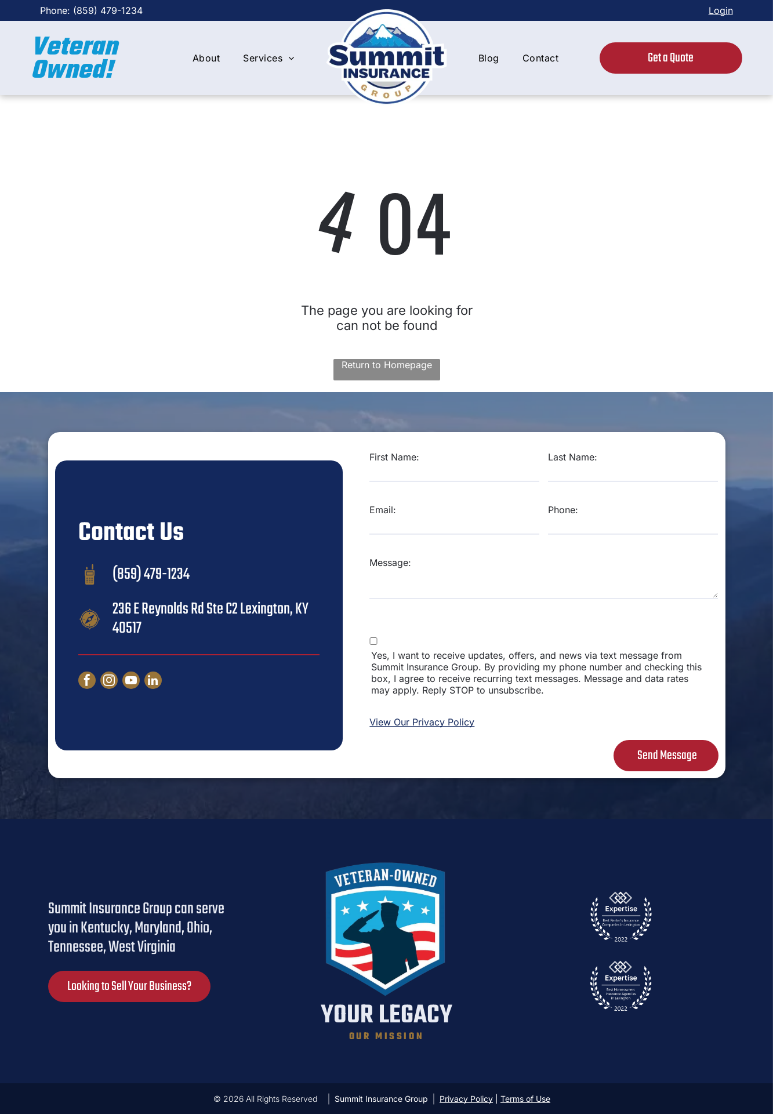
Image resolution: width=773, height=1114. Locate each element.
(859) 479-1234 (108, 10)
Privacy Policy (466, 1099)
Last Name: (572, 457)
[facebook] (87, 682)
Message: (390, 562)
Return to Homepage (387, 365)
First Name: (394, 457)
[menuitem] (206, 58)
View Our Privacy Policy (421, 722)
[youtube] (131, 682)
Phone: (563, 510)
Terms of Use (525, 1099)
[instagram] (109, 682)
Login (721, 10)
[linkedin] (153, 682)
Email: (382, 510)
